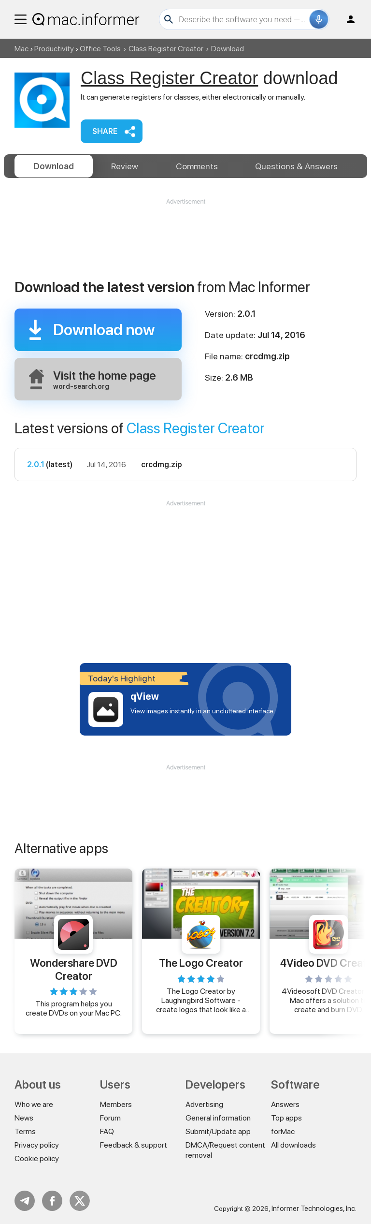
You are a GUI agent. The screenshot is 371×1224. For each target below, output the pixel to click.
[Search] (243, 19)
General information (218, 1117)
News (23, 1117)
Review (124, 166)
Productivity (54, 48)
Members (116, 1104)
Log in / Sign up (346, 19)
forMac (283, 1131)
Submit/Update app (218, 1131)
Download (53, 166)
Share (104, 131)
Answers (296, 166)
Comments (197, 166)
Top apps (286, 1117)
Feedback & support (133, 1145)
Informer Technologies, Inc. (314, 1208)
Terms (25, 1131)
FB (52, 1201)
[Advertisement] (185, 235)
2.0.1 (35, 464)
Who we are (33, 1104)
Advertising (204, 1104)
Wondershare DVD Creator (73, 969)
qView (144, 696)
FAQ (107, 1131)
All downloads (293, 1145)
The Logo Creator (201, 963)
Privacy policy (36, 1145)
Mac (21, 48)
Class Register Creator (165, 48)
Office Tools (100, 48)
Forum (110, 1117)
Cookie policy (36, 1158)
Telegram (24, 1201)
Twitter (80, 1201)
